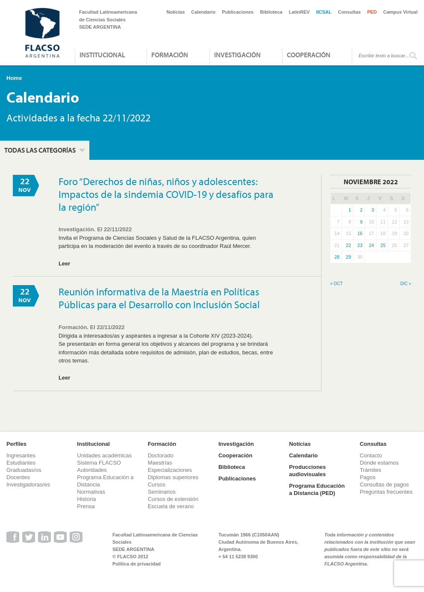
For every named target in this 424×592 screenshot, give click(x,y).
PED (372, 12)
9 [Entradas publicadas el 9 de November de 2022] (361, 221)
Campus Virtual (400, 12)
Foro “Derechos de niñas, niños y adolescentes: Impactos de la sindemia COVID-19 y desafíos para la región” (166, 194)
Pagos (368, 477)
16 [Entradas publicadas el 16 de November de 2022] (359, 233)
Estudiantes (20, 462)
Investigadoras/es (28, 484)
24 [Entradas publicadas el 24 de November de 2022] (371, 245)
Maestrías (160, 462)
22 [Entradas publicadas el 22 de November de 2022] (348, 245)
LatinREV (299, 12)
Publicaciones (237, 12)
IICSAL (324, 12)
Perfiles (16, 444)
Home (14, 78)
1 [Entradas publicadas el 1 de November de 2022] (349, 209)
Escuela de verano (171, 506)
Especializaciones (170, 470)
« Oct (336, 283)
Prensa (85, 506)
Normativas (91, 492)
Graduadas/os (23, 470)
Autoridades (91, 470)
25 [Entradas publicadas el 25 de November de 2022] (383, 245)
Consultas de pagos (384, 484)
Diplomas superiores (173, 477)
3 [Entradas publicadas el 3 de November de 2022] (372, 209)
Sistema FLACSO (99, 462)
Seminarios (162, 492)
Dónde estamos (379, 462)
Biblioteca (271, 12)
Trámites (370, 470)
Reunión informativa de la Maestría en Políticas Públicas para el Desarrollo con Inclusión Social (159, 298)
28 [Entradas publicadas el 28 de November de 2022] (336, 256)
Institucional (102, 54)
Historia (86, 499)
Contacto (371, 455)
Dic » (405, 283)
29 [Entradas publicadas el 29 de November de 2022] (348, 256)
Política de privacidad (136, 563)
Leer (64, 263)
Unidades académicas (104, 455)
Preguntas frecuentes (386, 492)
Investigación (237, 54)
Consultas (349, 12)
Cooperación (308, 54)
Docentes (18, 477)
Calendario (203, 12)
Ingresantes (20, 455)
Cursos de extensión (173, 499)
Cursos (156, 484)
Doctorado (161, 455)
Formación (169, 54)
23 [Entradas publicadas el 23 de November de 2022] (359, 245)
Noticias (176, 12)
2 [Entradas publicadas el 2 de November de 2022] (361, 209)
